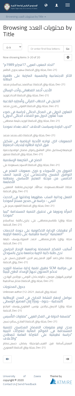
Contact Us (9, 384)
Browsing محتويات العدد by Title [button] (26, 16)
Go (67, 48)
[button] (46, 5)
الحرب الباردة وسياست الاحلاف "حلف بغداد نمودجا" (37, 126)
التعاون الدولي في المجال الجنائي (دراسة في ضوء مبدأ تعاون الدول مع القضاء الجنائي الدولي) (37, 114)
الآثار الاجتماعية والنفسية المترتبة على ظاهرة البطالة (37, 77)
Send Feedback (27, 384)
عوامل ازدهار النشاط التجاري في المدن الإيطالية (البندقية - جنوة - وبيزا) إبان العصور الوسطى (37, 299)
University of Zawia (22, 376)
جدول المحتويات (14, 286)
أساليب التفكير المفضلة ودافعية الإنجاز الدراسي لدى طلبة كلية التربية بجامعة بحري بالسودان (37, 251)
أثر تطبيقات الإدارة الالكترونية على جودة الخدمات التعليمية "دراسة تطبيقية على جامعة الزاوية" (37, 232)
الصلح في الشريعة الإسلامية (22, 160)
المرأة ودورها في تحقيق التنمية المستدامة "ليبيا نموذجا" (37, 213)
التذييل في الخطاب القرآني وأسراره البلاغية (31, 101)
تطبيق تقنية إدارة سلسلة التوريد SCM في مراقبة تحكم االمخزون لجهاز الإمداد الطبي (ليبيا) (37, 270)
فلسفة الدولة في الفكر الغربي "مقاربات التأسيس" (37, 316)
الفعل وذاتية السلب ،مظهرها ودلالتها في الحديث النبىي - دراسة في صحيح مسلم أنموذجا (37, 199)
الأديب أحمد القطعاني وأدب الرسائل (27, 90)
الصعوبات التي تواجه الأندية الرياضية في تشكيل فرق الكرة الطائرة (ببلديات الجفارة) (37, 143)
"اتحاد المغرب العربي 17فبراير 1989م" (29, 64)
